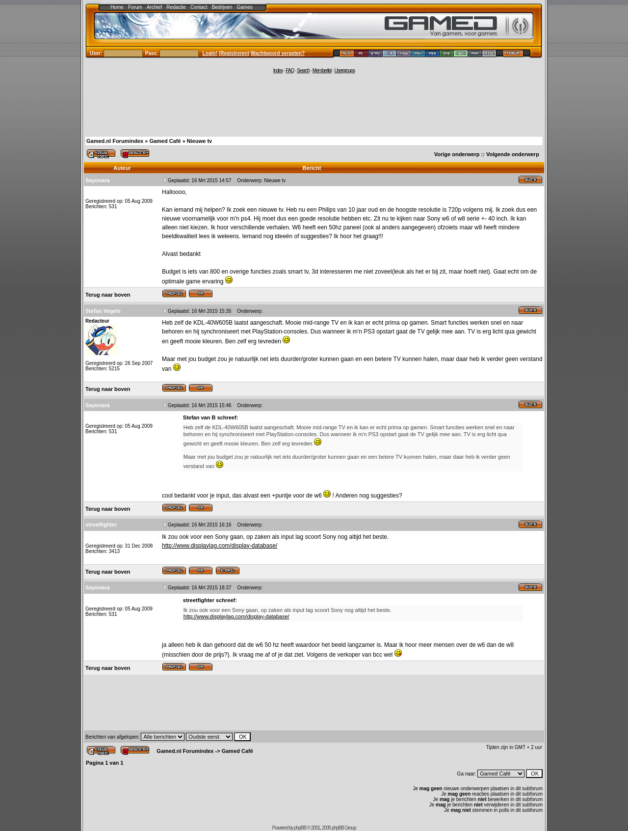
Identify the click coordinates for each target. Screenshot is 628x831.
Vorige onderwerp (457, 154)
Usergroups (344, 70)
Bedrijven (222, 7)
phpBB (300, 828)
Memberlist (322, 70)
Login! (210, 53)
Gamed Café (165, 141)
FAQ (290, 70)
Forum (135, 7)
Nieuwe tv (199, 141)
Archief (154, 7)
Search (303, 70)
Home (117, 7)
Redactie (175, 7)
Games (245, 7)
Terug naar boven (107, 295)
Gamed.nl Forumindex (114, 141)
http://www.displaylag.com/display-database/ (219, 545)
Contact (198, 7)
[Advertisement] (314, 104)
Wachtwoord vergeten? (278, 53)
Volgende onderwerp (512, 154)
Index (278, 70)
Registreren (234, 53)
